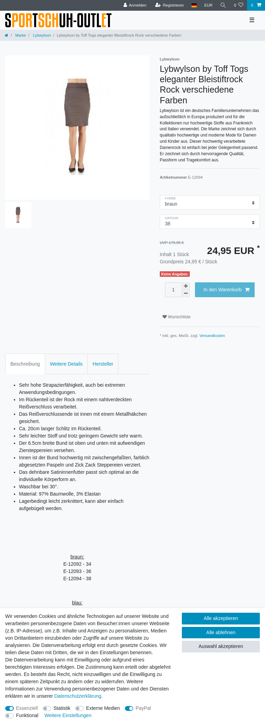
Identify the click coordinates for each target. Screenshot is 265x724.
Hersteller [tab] (102, 364)
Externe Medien (103, 708)
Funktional (27, 715)
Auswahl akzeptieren (220, 646)
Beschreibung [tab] (25, 364)
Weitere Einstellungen (68, 715)
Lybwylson (41, 35)
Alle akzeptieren (221, 618)
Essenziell (27, 708)
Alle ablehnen (221, 632)
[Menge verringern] (185, 293)
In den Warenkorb (226, 290)
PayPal (143, 708)
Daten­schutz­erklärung (77, 696)
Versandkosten (212, 335)
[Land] (194, 5)
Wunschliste (176, 316)
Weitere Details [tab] (66, 364)
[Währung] (208, 5)
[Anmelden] (135, 5)
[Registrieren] (169, 5)
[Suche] (223, 5)
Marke (20, 35)
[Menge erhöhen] (185, 286)
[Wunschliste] (238, 5)
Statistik (61, 708)
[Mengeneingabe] (173, 289)
